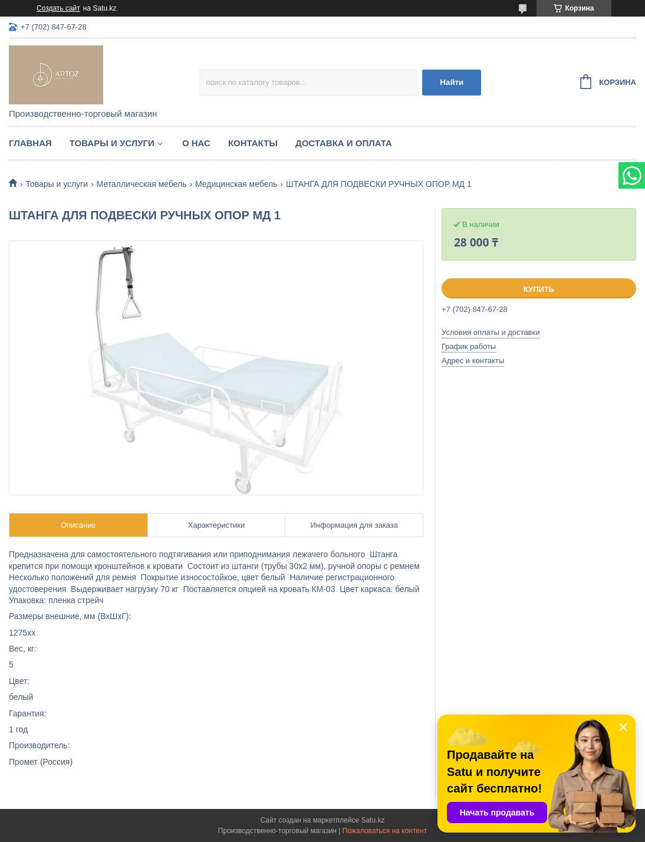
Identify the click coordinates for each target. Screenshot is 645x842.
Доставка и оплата (343, 143)
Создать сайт (58, 8)
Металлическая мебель (142, 184)
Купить (539, 289)
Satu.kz (372, 820)
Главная (30, 143)
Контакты (253, 143)
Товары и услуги (112, 143)
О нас (196, 143)
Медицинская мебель (236, 184)
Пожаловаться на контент (385, 831)
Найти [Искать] (451, 82)
